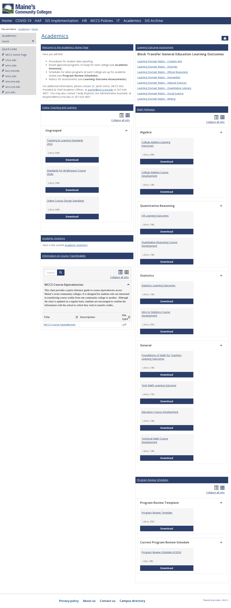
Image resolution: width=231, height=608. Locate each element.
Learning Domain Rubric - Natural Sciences (162, 82)
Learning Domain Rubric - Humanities (158, 77)
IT (118, 20)
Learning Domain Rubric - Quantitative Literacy (164, 88)
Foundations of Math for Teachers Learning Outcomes (161, 357)
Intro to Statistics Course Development (156, 313)
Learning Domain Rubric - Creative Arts (159, 61)
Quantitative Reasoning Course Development (159, 244)
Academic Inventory (53, 238)
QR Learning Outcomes (155, 215)
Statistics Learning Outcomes (158, 285)
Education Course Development (160, 412)
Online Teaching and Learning (59, 107)
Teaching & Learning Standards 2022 (65, 142)
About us (89, 601)
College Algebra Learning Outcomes (156, 143)
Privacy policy (69, 601)
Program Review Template (157, 512)
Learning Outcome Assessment (155, 47)
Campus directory (132, 601)
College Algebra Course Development (155, 174)
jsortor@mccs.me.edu (100, 89)
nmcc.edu (9, 76)
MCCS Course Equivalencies (60, 324)
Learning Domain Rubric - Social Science (160, 93)
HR (84, 20)
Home (7, 20)
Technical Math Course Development (155, 440)
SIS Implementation (61, 20)
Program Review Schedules (152, 480)
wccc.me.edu (11, 87)
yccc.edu (8, 92)
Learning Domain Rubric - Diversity (157, 66)
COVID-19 (23, 20)
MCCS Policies (101, 20)
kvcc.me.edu (10, 70)
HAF (38, 20)
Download (82, 160)
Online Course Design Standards (65, 200)
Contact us (107, 601)
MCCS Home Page (14, 54)
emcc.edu (9, 65)
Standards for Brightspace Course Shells (66, 172)
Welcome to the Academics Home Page (65, 47)
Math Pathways (146, 109)
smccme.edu (11, 81)
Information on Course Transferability (64, 256)
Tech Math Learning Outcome (159, 385)
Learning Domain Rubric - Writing (156, 98)
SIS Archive (154, 20)
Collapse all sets (120, 120)
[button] (61, 272)
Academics (132, 20)
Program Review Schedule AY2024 (161, 552)
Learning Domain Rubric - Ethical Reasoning (162, 72)
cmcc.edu (9, 60)
